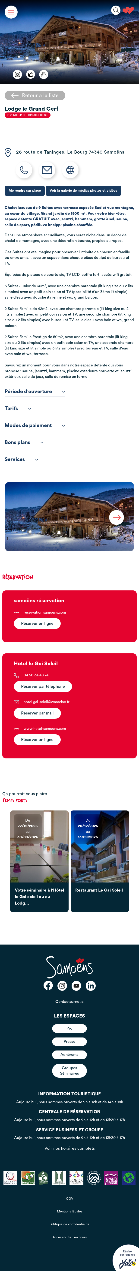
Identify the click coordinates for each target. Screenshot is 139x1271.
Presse (69, 1042)
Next (116, 517)
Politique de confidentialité (69, 1224)
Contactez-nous (69, 1002)
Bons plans (24, 442)
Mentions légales (69, 1211)
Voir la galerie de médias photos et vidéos (83, 190)
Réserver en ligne (37, 624)
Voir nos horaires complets (69, 1148)
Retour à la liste (35, 95)
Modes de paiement (35, 425)
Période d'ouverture (35, 391)
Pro (69, 1028)
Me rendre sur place (25, 190)
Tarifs (18, 408)
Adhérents (69, 1055)
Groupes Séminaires (69, 1070)
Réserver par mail (37, 713)
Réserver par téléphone (43, 686)
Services (21, 459)
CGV (69, 1198)
